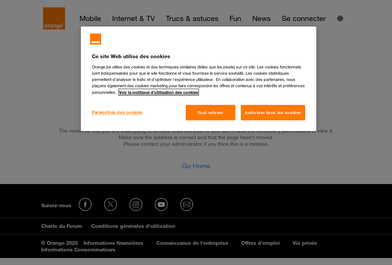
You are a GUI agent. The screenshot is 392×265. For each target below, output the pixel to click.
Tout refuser (210, 112)
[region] (198, 78)
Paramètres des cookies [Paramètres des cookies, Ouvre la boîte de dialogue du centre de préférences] (117, 112)
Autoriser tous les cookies (273, 112)
